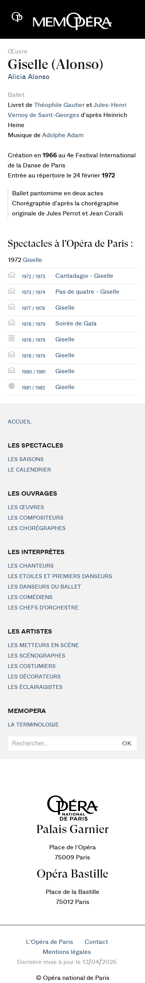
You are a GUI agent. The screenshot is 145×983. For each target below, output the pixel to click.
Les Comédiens (30, 597)
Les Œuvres (26, 507)
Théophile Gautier (59, 105)
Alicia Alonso (28, 77)
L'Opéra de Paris (49, 942)
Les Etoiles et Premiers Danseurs (60, 576)
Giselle (32, 260)
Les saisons (26, 459)
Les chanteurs (31, 566)
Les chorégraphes (37, 528)
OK (126, 743)
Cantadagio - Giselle (84, 276)
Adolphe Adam (63, 135)
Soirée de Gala (76, 323)
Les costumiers (32, 666)
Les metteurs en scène (43, 645)
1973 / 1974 (33, 292)
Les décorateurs (34, 677)
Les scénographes (36, 656)
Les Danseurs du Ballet (44, 587)
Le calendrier (29, 470)
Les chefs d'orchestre (43, 608)
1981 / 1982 (33, 388)
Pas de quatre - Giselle (87, 292)
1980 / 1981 (34, 372)
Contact (96, 942)
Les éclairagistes (35, 687)
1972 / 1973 (33, 276)
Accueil (19, 422)
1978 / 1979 (33, 324)
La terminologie (33, 725)
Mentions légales (67, 952)
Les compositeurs (35, 518)
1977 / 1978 (33, 308)
